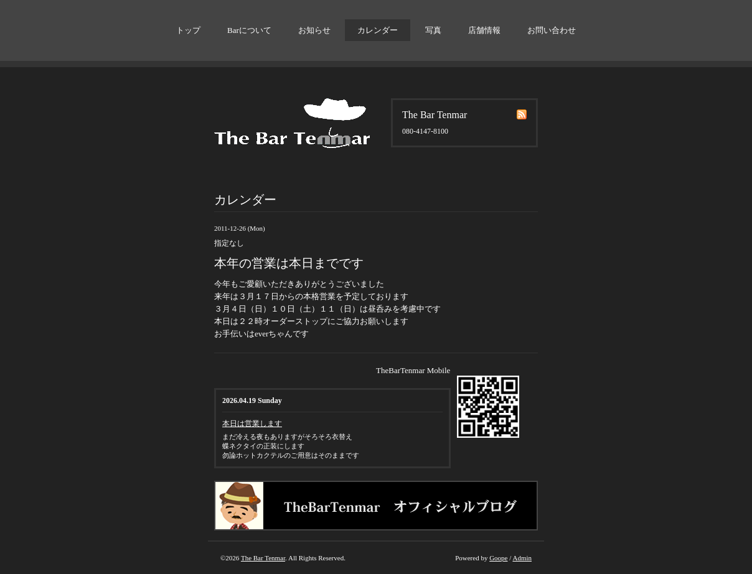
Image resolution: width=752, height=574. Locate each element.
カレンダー (377, 30)
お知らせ (314, 30)
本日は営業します (252, 423)
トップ (188, 30)
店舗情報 (484, 30)
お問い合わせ (551, 30)
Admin (522, 558)
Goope (498, 558)
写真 (433, 30)
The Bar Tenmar (263, 558)
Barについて (249, 30)
